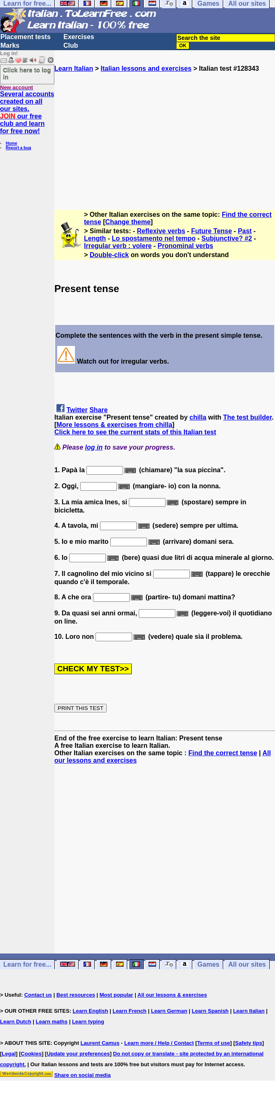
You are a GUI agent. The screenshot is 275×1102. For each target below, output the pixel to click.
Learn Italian (73, 68)
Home (11, 143)
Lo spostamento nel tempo (154, 238)
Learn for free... (27, 964)
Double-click (109, 254)
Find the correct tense (222, 752)
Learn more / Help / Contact (159, 1043)
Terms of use (213, 1043)
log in (94, 447)
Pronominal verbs (185, 245)
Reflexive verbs (161, 230)
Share (98, 409)
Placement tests (25, 36)
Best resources (75, 995)
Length (95, 238)
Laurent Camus (100, 1043)
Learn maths (52, 1021)
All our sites (247, 964)
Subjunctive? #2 (226, 238)
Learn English (90, 1011)
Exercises (78, 36)
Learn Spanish (210, 1011)
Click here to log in (27, 73)
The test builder (247, 417)
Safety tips (248, 1043)
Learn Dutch (15, 1021)
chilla (197, 417)
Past (245, 230)
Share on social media (82, 1075)
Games (208, 964)
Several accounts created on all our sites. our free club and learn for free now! (27, 112)
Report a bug (18, 148)
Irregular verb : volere (118, 245)
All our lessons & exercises (172, 995)
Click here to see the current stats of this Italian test (135, 432)
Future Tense (211, 230)
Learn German (169, 1011)
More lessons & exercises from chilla (114, 424)
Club (70, 45)
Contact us (38, 995)
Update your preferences (78, 1054)
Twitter (76, 409)
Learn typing (88, 1021)
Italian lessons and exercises (145, 68)
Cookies (31, 1054)
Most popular (116, 995)
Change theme (128, 221)
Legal (9, 1054)
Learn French (129, 1011)
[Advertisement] (164, 130)
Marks (9, 45)
